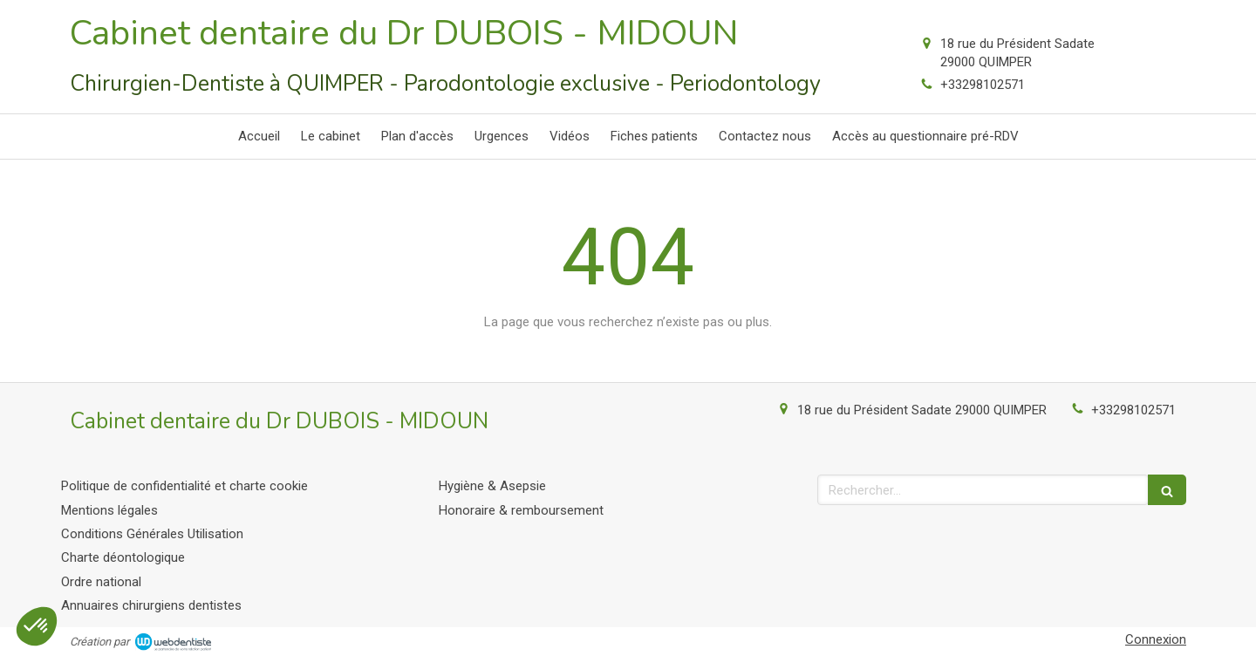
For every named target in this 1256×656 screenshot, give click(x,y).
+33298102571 (982, 84)
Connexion (1155, 639)
